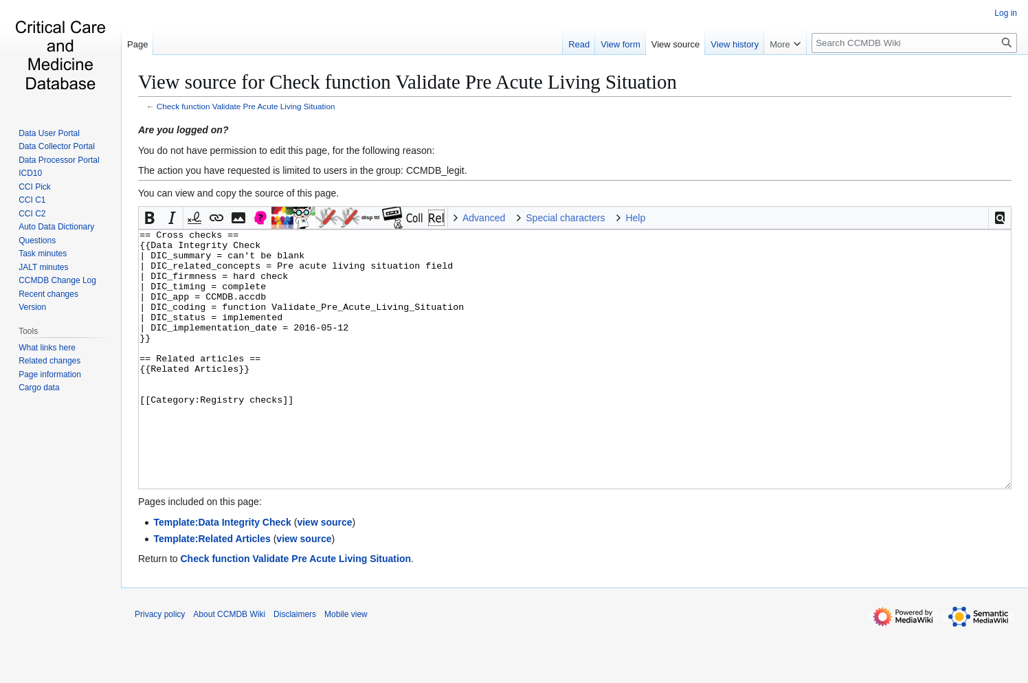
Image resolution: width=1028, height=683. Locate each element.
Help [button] (635, 217)
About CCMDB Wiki (229, 666)
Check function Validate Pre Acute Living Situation (246, 106)
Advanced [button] (483, 217)
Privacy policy (160, 666)
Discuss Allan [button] (304, 218)
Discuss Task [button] (282, 218)
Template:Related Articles (211, 590)
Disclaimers (294, 666)
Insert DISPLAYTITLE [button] (370, 218)
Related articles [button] (436, 218)
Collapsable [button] (414, 218)
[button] (1000, 218)
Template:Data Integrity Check (222, 573)
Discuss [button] (260, 218)
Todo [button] (348, 218)
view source (324, 573)
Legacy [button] (392, 218)
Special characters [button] (565, 217)
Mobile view (346, 666)
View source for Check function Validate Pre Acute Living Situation (407, 82)
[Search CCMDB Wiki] (914, 43)
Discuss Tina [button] (326, 218)
